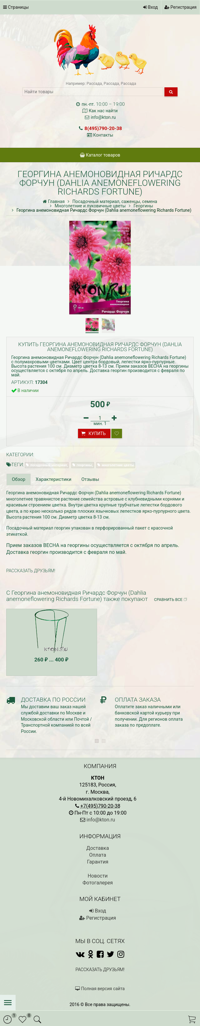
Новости (98, 876)
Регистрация (180, 7)
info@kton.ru (103, 117)
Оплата (97, 855)
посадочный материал (48, 465)
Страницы (16, 7)
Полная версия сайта (99, 988)
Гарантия (98, 862)
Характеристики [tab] (53, 479)
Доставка (97, 848)
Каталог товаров (100, 154)
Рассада (94, 83)
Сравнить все (171, 599)
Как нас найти (103, 110)
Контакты (103, 135)
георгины (84, 465)
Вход (150, 7)
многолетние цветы (118, 465)
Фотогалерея (97, 883)
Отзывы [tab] (90, 479)
